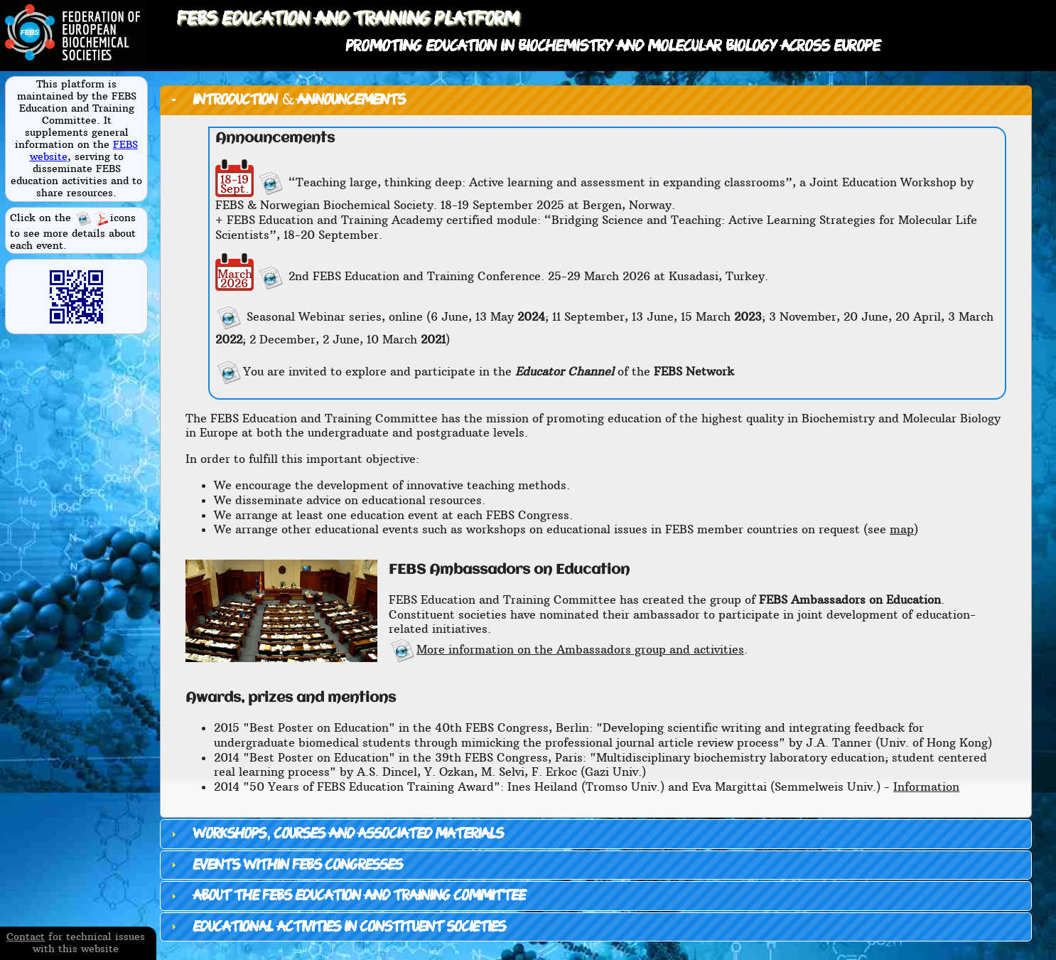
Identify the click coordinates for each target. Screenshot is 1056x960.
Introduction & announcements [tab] (286, 99)
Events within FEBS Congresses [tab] (285, 865)
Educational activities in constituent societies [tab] (336, 926)
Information (926, 786)
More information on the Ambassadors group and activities (566, 649)
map (902, 529)
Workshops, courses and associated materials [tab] (335, 833)
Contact (25, 937)
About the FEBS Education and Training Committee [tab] (346, 895)
